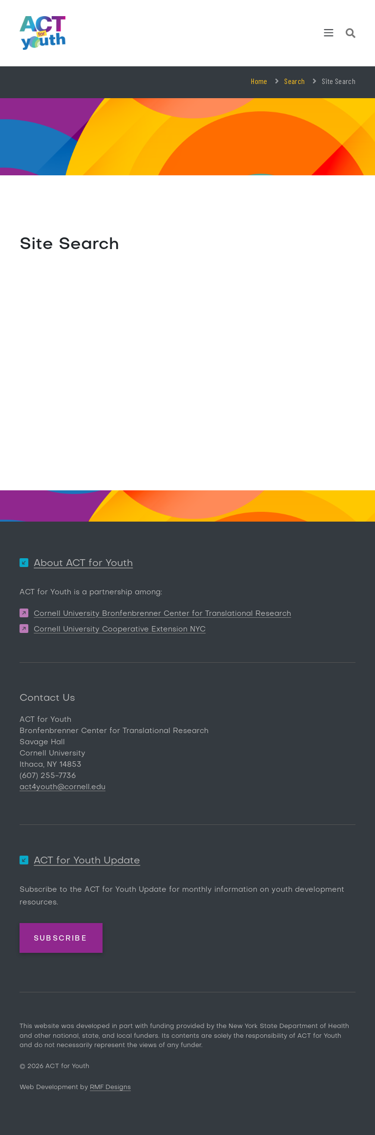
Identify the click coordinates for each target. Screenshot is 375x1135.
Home (259, 80)
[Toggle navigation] (328, 32)
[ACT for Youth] (42, 33)
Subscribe (60, 938)
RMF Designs (110, 1087)
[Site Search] (350, 34)
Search (294, 80)
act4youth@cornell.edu (62, 787)
